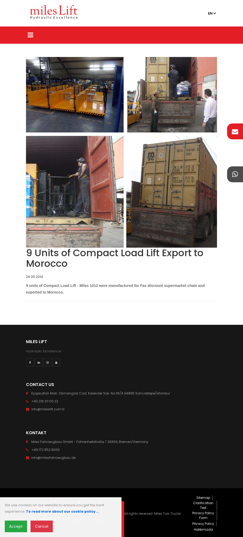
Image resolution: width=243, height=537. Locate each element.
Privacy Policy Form (203, 515)
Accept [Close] (16, 526)
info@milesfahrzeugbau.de (53, 457)
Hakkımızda (203, 529)
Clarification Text (203, 505)
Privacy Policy (203, 523)
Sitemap (203, 497)
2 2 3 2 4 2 (211, 13)
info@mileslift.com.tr (47, 409)
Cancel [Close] (41, 526)
